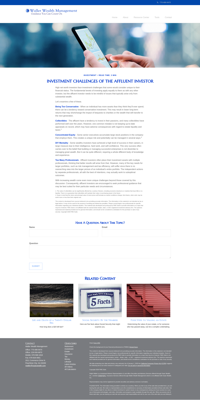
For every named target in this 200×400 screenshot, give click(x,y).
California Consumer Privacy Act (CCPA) (153, 363)
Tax (66, 357)
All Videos (69, 367)
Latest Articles (70, 365)
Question (33, 244)
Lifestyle (68, 362)
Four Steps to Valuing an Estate (148, 320)
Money (67, 359)
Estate (67, 352)
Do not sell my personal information (139, 366)
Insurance (68, 354)
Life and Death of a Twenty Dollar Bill (51, 322)
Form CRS (96, 343)
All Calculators (70, 370)
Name (32, 227)
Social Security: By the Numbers (100, 320)
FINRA (100, 376)
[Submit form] (35, 266)
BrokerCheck (134, 347)
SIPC (104, 376)
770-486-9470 (164, 2)
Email (104, 227)
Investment (69, 349)
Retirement (69, 347)
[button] (122, 14)
